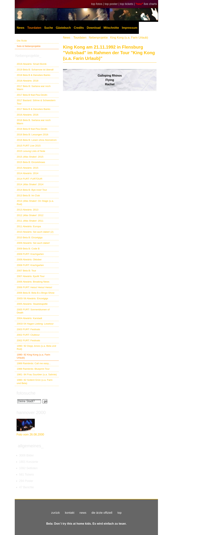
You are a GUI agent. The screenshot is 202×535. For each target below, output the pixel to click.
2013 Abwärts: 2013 (27, 209)
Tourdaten (34, 27)
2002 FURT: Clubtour (28, 334)
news (83, 512)
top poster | (112, 3)
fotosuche (26, 393)
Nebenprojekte (98, 37)
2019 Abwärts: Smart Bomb (32, 64)
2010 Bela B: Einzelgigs (30, 237)
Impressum (129, 27)
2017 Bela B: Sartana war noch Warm (34, 88)
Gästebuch (63, 27)
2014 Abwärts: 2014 (27, 173)
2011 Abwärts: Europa (29, 226)
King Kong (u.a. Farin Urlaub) (129, 37)
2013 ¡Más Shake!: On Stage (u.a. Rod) (35, 202)
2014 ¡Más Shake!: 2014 (30, 184)
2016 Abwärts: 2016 (27, 114)
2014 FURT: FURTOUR (29, 178)
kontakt (69, 512)
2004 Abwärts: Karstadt (29, 318)
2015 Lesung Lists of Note (31, 151)
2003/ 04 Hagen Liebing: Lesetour (35, 323)
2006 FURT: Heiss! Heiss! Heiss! (34, 287)
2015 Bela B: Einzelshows (31, 162)
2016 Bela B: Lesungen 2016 (32, 134)
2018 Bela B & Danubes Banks (33, 75)
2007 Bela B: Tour (26, 270)
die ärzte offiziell (102, 512)
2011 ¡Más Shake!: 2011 (30, 220)
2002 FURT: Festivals (28, 340)
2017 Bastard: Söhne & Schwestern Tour (36, 102)
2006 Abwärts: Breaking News (33, 281)
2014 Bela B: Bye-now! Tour (32, 189)
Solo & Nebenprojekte (29, 46)
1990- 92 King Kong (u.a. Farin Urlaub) (33, 356)
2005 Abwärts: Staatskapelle (32, 304)
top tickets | (128, 3)
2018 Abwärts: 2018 (27, 80)
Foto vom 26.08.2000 (30, 434)
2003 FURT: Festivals (28, 329)
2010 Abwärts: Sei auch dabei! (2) (35, 231)
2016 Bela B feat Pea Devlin (32, 129)
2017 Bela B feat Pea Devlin (32, 95)
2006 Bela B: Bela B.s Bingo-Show (35, 292)
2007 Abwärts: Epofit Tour (31, 276)
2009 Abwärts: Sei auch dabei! (33, 243)
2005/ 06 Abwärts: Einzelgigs (32, 298)
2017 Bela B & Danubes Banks (33, 109)
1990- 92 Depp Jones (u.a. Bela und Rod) (36, 347)
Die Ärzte (22, 40)
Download (94, 27)
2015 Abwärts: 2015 (27, 167)
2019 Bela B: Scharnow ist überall (35, 69)
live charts (150, 3)
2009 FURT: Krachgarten (30, 254)
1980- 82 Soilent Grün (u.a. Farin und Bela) (34, 381)
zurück (55, 512)
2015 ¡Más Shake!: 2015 (30, 156)
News (20, 27)
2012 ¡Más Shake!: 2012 (30, 215)
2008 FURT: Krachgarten (30, 265)
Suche (48, 27)
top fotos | (98, 3)
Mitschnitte (111, 27)
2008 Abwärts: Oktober (29, 259)
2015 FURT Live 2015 (29, 145)
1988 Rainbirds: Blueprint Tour (33, 368)
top (120, 512)
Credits (79, 27)
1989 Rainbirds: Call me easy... (34, 363)
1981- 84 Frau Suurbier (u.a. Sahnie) (37, 374)
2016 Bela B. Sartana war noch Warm (34, 122)
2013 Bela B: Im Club (28, 195)
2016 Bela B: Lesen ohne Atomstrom (37, 140)
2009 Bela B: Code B (28, 248)
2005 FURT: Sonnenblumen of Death (33, 311)
